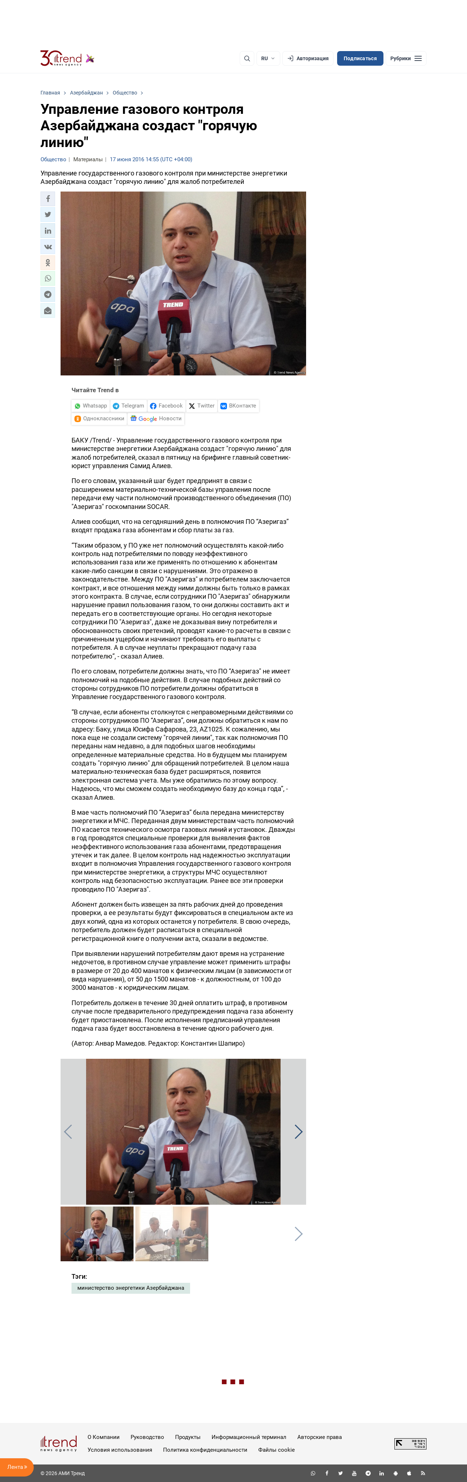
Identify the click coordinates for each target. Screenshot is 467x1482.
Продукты (188, 1437)
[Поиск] (247, 58)
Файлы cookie (276, 1450)
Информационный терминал (249, 1437)
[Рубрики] (406, 58)
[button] (48, 199)
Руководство (147, 1437)
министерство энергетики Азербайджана (130, 1288)
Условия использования (120, 1450)
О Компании (104, 1437)
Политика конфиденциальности (205, 1450)
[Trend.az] (67, 58)
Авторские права (319, 1437)
